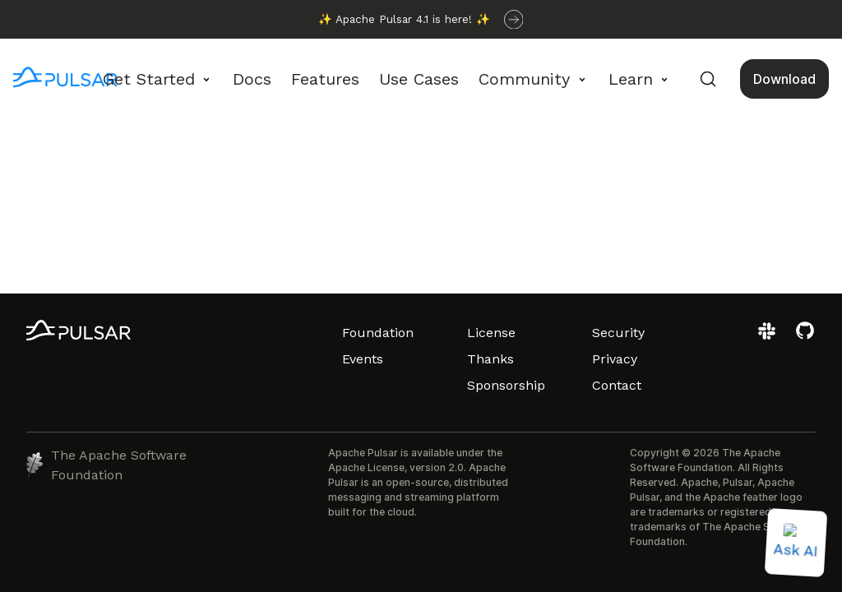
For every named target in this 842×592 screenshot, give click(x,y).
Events (362, 359)
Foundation (378, 332)
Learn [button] (630, 79)
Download (784, 79)
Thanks (490, 359)
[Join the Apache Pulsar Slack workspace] (769, 337)
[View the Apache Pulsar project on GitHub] (805, 337)
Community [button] (524, 79)
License (491, 332)
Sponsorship (506, 385)
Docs (252, 79)
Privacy (614, 359)
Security (618, 332)
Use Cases (419, 79)
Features (325, 79)
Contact (616, 385)
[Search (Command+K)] (708, 79)
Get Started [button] (149, 79)
